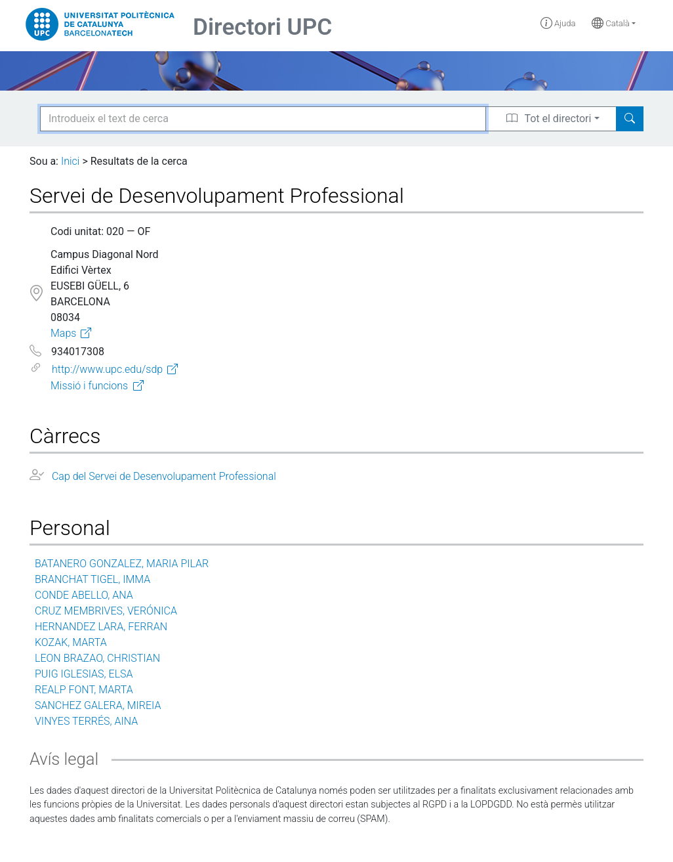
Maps (63, 333)
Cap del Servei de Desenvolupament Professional (164, 476)
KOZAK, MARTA (71, 642)
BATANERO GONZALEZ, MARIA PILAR (122, 563)
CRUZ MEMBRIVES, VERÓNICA (106, 611)
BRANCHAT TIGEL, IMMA (92, 579)
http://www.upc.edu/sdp (107, 369)
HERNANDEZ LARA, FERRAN (101, 626)
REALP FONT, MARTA (84, 689)
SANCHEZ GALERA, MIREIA (98, 705)
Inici (70, 161)
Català (611, 23)
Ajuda (558, 23)
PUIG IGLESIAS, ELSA (84, 674)
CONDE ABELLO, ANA (84, 595)
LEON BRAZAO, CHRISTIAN (97, 658)
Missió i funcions (89, 385)
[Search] (629, 118)
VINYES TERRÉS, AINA (86, 721)
